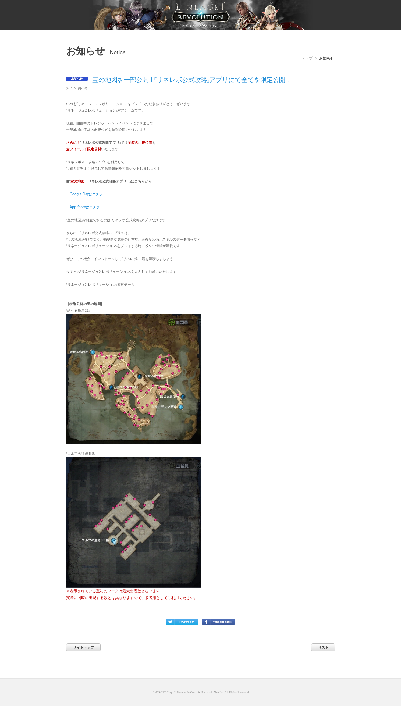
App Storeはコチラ (85, 207)
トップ (307, 58)
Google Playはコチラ (86, 194)
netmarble (200, 15)
